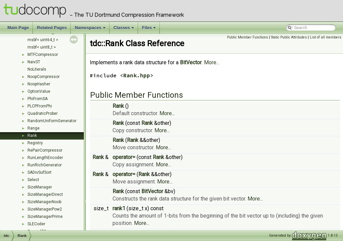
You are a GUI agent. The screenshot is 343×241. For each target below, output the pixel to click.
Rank (32, 135)
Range (33, 128)
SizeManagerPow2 (44, 209)
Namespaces (91, 29)
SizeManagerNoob (44, 201)
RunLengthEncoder (45, 157)
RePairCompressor (44, 150)
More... (211, 62)
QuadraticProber (42, 113)
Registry (35, 143)
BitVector (191, 62)
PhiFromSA (37, 98)
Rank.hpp (136, 75)
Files (149, 29)
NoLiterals (36, 69)
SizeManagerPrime (45, 216)
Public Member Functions (247, 37)
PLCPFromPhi (39, 106)
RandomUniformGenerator (51, 120)
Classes (124, 29)
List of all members (325, 37)
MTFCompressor (42, 54)
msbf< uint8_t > (41, 47)
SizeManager (39, 187)
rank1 (119, 208)
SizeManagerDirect (45, 194)
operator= (124, 157)
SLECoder (36, 224)
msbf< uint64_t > (42, 39)
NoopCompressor (43, 76)
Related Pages (52, 27)
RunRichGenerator (44, 165)
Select (33, 179)
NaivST (33, 62)
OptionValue (38, 91)
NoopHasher (38, 84)
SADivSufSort (39, 172)
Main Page (18, 27)
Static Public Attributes (289, 37)
